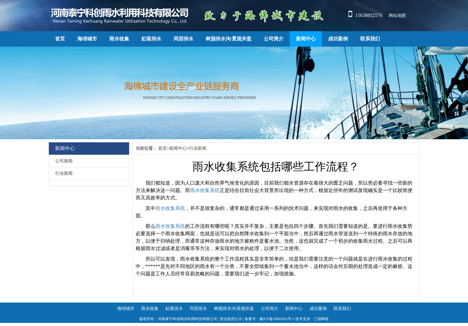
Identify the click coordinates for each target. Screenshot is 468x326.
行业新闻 (64, 173)
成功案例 (338, 38)
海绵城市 (87, 38)
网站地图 (397, 15)
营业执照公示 (231, 319)
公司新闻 (64, 161)
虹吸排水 (151, 38)
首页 (60, 38)
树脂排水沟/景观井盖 (228, 38)
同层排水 (183, 38)
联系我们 (370, 38)
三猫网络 (321, 319)
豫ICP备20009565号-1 (276, 319)
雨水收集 (119, 38)
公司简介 (274, 38)
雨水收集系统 (205, 190)
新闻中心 (306, 38)
